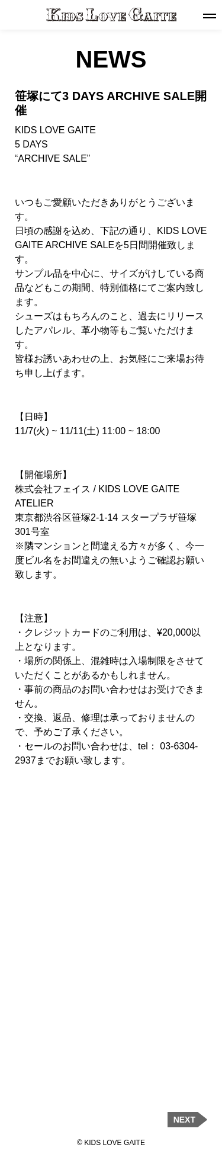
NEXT (184, 1119)
